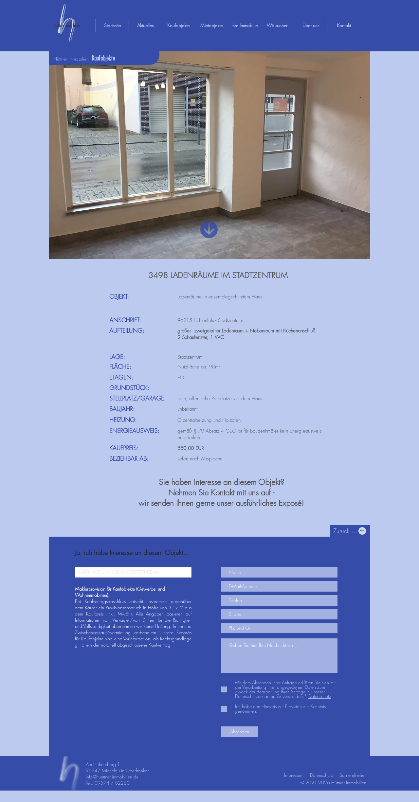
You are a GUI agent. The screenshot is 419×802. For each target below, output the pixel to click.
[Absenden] (239, 731)
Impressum (293, 775)
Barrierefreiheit (352, 775)
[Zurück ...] (350, 531)
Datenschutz (321, 775)
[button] (209, 155)
